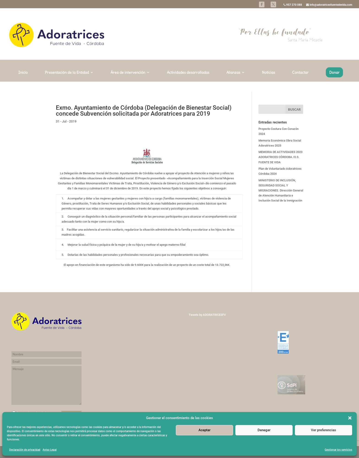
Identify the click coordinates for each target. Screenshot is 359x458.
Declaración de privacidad (24, 449)
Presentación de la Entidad (67, 83)
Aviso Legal (50, 449)
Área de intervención (128, 83)
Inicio (23, 83)
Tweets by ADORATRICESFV (207, 314)
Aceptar (204, 430)
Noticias (268, 83)
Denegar (264, 430)
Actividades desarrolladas (188, 83)
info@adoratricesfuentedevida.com (329, 4)
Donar (334, 82)
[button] (350, 418)
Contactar (300, 83)
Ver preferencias (323, 430)
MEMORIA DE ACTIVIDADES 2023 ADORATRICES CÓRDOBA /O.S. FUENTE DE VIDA (280, 157)
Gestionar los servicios (338, 449)
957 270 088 (292, 4)
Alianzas (233, 83)
